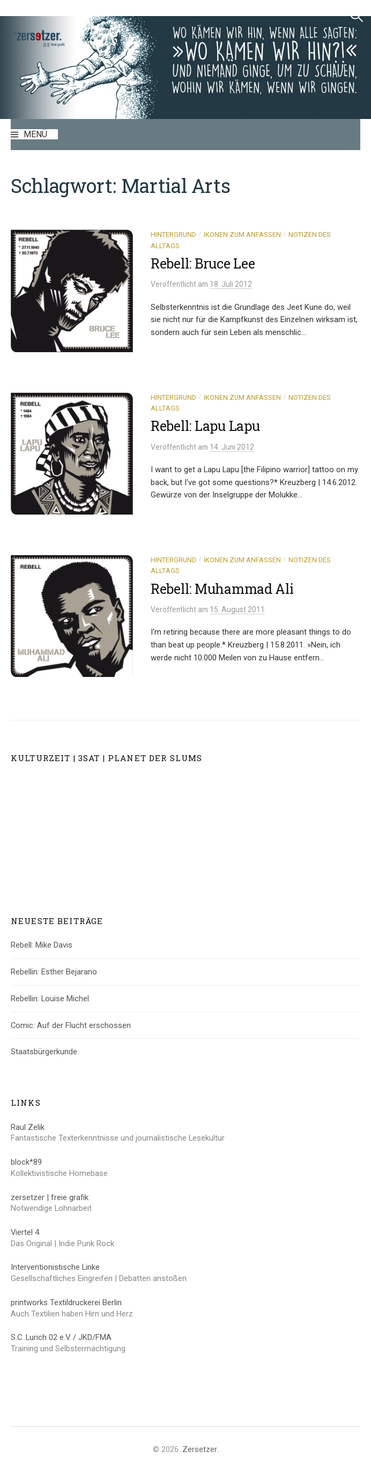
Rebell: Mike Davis (41, 945)
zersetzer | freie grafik (49, 1197)
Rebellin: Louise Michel (50, 998)
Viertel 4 (25, 1232)
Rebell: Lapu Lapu (205, 426)
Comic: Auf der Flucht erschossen (71, 1025)
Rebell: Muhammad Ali (222, 589)
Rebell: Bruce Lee (203, 263)
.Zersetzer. (199, 1449)
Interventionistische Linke (55, 1267)
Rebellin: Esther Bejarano (54, 972)
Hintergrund (173, 234)
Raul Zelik (27, 1127)
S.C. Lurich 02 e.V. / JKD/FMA (61, 1337)
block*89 (26, 1162)
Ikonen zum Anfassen (242, 234)
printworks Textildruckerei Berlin (66, 1302)
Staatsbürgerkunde (44, 1051)
